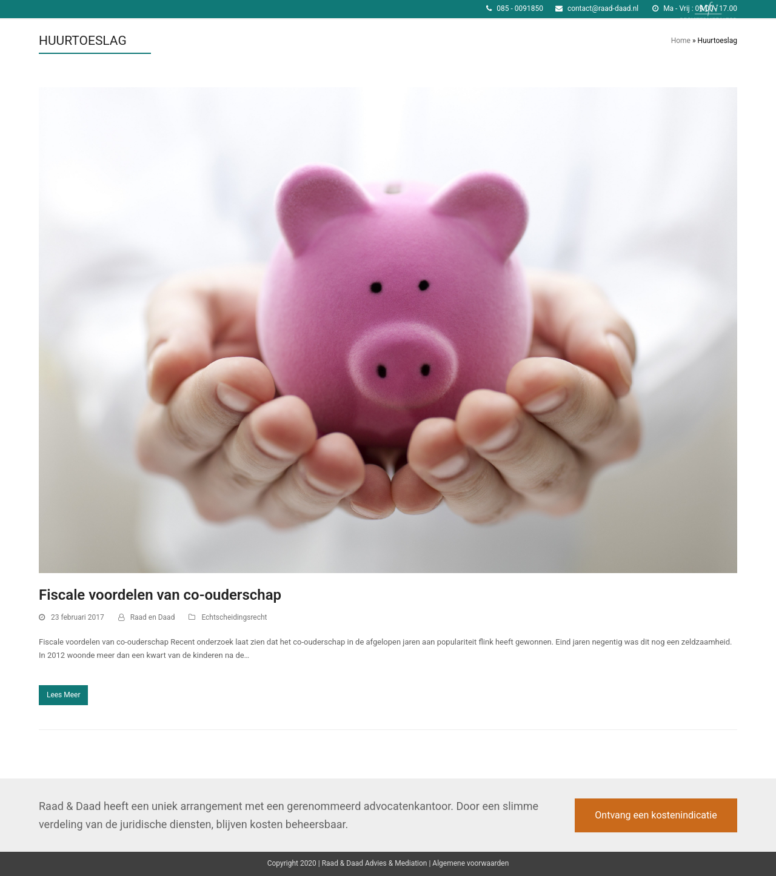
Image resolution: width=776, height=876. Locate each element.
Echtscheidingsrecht (234, 617)
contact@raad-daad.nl (602, 8)
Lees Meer (64, 695)
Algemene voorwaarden (470, 863)
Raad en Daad (152, 617)
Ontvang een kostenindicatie (656, 815)
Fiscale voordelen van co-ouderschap (160, 594)
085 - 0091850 (520, 8)
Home (681, 40)
